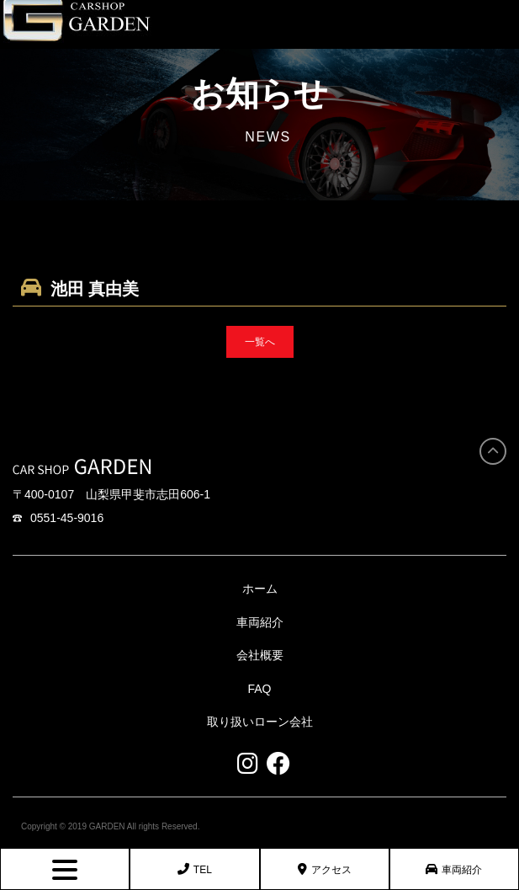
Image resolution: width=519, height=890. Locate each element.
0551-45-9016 (58, 518)
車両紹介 (454, 870)
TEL (194, 870)
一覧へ (260, 342)
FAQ (259, 688)
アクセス (325, 870)
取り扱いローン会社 (260, 721)
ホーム (260, 588)
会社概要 (259, 655)
